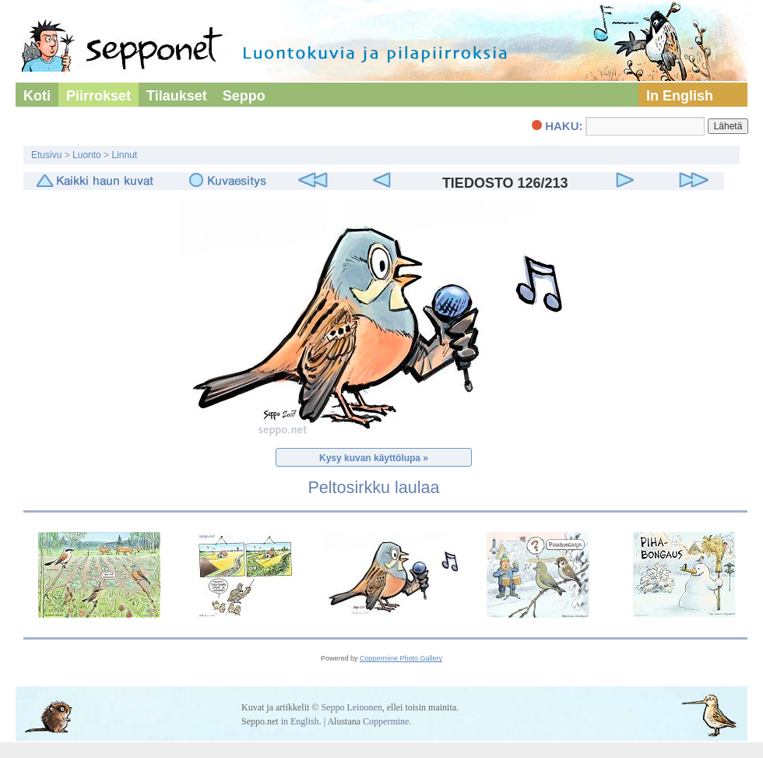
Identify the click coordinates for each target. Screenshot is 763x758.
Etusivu (46, 155)
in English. (301, 721)
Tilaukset (176, 96)
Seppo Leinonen (351, 707)
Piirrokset (98, 96)
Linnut (124, 155)
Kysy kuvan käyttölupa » (373, 458)
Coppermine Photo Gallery (401, 658)
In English (679, 96)
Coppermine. (387, 721)
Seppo (244, 96)
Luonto (86, 155)
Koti (37, 96)
